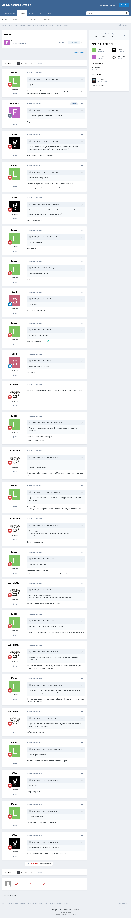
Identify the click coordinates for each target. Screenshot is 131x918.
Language (56, 910)
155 (15, 155)
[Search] (99, 13)
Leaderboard (46, 19)
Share (62, 42)
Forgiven (16, 41)
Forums (5, 19)
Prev (10, 63)
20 (15, 313)
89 (15, 94)
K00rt (52, 79)
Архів (25, 43)
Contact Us (67, 910)
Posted (34, 73)
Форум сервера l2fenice (16, 4)
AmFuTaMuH (14, 385)
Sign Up (124, 5)
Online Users (33, 19)
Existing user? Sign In (108, 5)
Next (26, 63)
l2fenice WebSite (9, 13)
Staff (23, 19)
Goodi (14, 292)
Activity (31, 13)
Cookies (76, 910)
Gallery (14, 19)
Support (49, 13)
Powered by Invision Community (66, 914)
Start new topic (79, 53)
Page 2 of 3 (41, 63)
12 (15, 125)
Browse (22, 14)
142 (15, 406)
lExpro (14, 72)
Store (40, 13)
